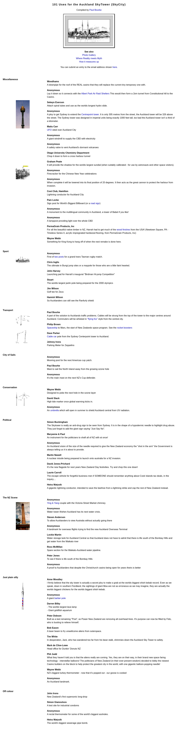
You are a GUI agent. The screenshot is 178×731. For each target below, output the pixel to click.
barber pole (60, 598)
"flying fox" (92, 319)
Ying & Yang (53, 503)
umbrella (54, 410)
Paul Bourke (95, 10)
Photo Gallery (89, 55)
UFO (49, 130)
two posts (59, 257)
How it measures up (89, 62)
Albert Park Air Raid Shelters (95, 93)
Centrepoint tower (90, 114)
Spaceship (52, 328)
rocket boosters (124, 328)
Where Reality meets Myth (89, 58)
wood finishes (123, 229)
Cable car (51, 336)
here (115, 67)
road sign (95, 203)
